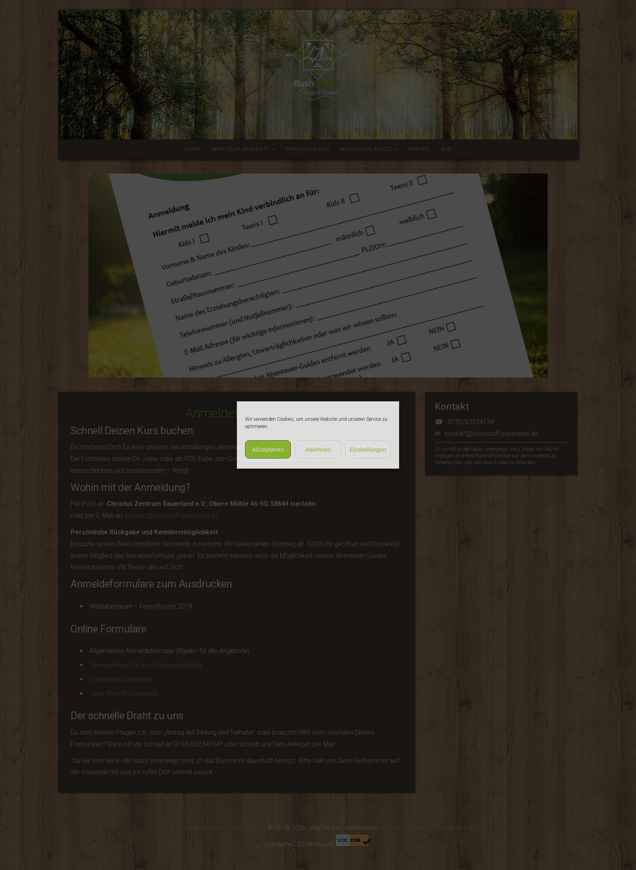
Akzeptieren (268, 449)
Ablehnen (318, 449)
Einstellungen (368, 449)
